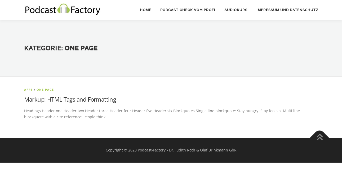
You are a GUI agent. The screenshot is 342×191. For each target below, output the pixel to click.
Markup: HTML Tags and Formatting (70, 99)
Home (145, 10)
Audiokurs (235, 10)
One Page (45, 90)
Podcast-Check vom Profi (187, 10)
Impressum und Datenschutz (287, 10)
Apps (28, 90)
